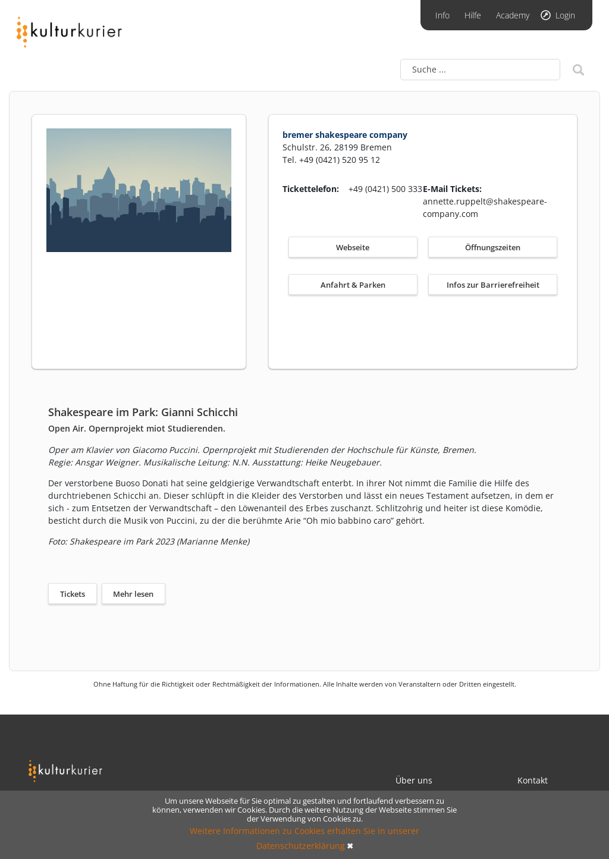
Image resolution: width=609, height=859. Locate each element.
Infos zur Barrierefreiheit (493, 284)
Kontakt (532, 780)
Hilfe (472, 15)
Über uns (413, 780)
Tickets (72, 594)
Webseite (352, 247)
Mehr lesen (133, 594)
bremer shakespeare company (344, 134)
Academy (512, 15)
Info (442, 15)
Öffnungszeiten (492, 247)
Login (565, 15)
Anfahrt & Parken (353, 284)
